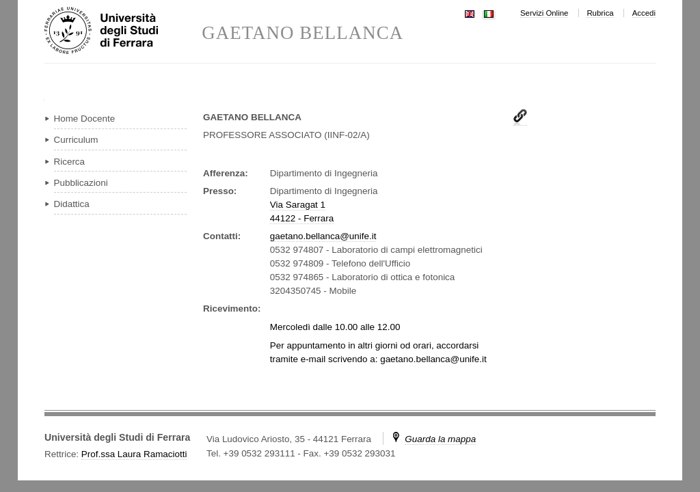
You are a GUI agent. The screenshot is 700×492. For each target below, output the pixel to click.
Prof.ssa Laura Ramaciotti (134, 454)
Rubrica (600, 13)
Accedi (644, 13)
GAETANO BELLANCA (302, 33)
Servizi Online (544, 13)
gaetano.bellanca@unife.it (323, 236)
